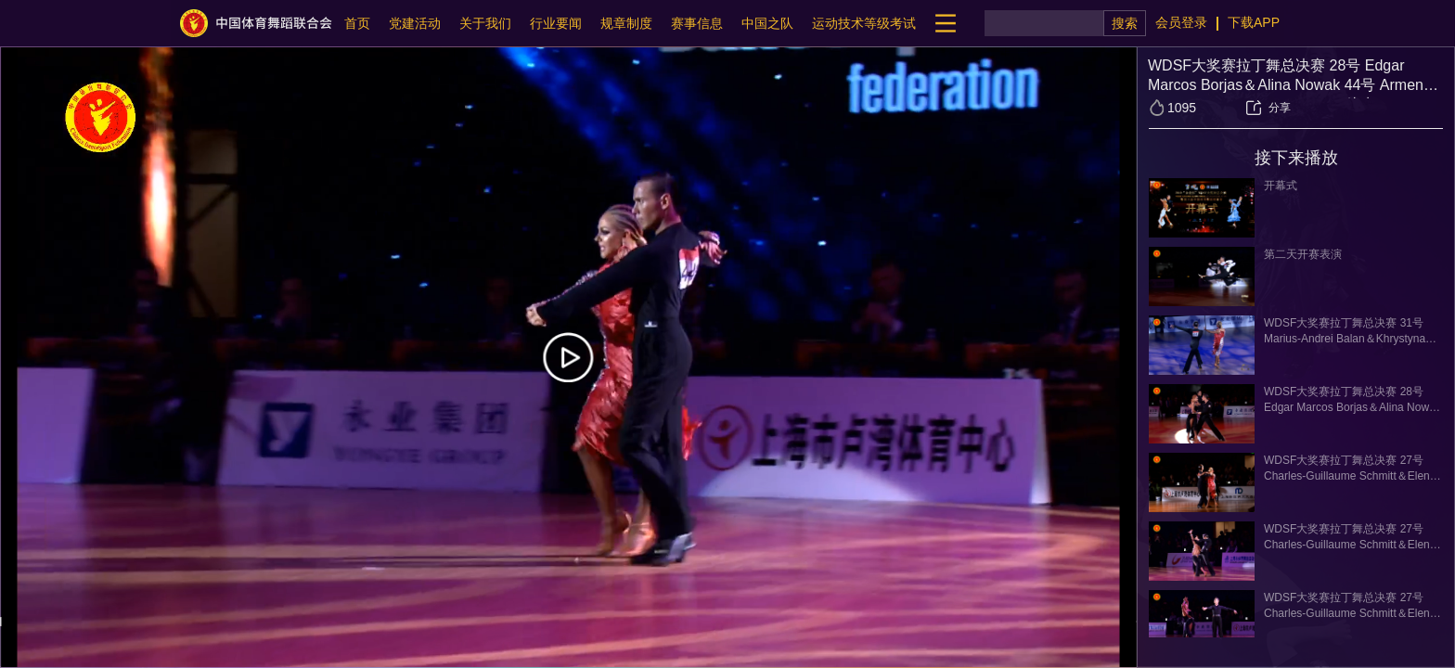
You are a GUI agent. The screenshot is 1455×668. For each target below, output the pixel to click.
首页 (357, 23)
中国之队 (767, 23)
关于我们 (485, 23)
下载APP (1254, 22)
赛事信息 (697, 23)
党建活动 (415, 23)
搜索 (1125, 23)
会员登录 (1181, 22)
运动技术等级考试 (864, 23)
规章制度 (626, 23)
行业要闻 (556, 23)
